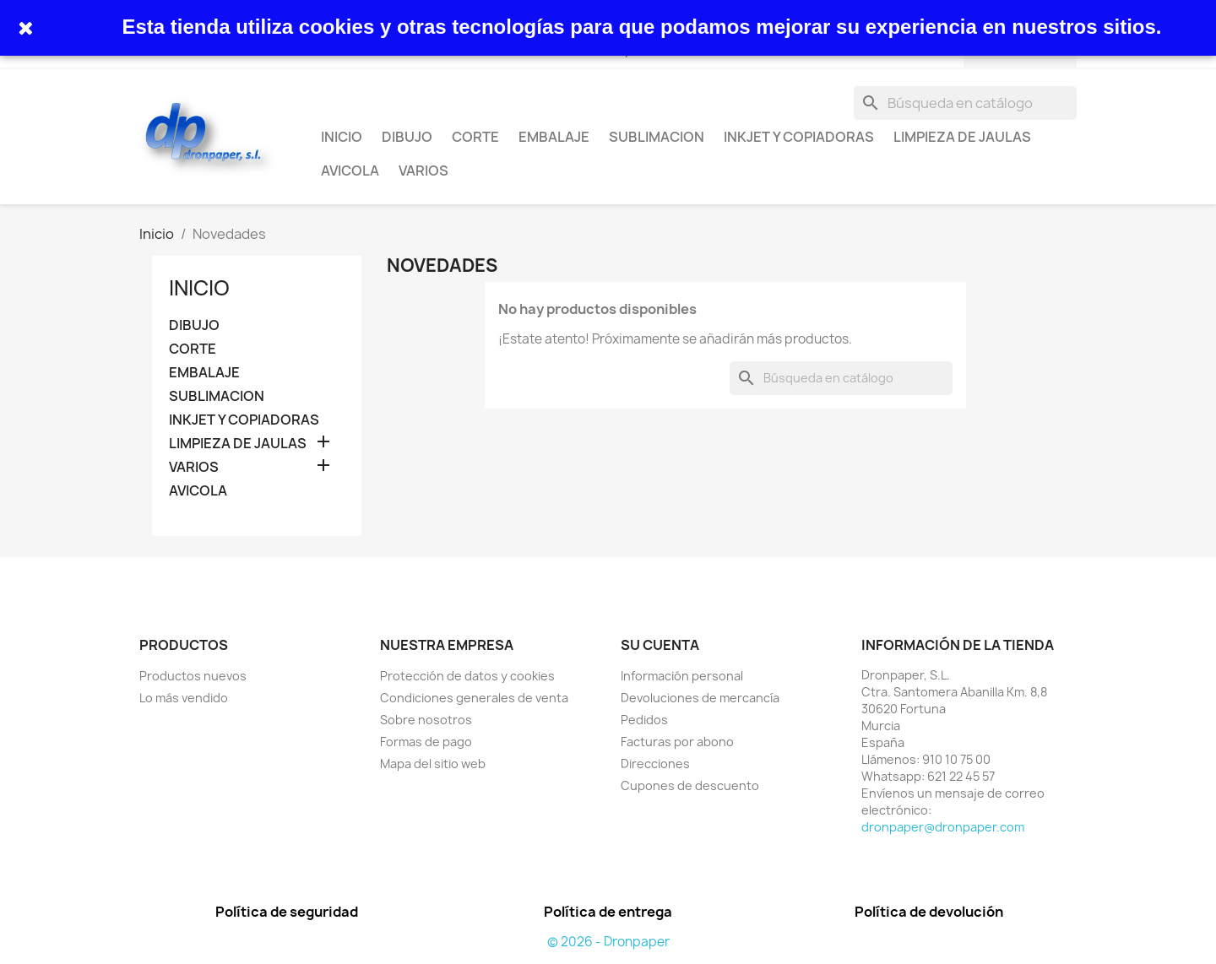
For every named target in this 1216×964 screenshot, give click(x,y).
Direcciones (655, 763)
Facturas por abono (677, 742)
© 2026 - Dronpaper (608, 941)
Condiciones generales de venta (474, 698)
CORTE (475, 136)
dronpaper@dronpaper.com (942, 827)
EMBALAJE (553, 136)
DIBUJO (407, 136)
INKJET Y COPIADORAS (799, 136)
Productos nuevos (193, 676)
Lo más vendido (183, 698)
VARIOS (423, 170)
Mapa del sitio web (433, 763)
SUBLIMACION (656, 136)
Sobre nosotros (426, 720)
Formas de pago (426, 742)
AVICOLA (350, 170)
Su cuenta (660, 645)
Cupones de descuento (690, 785)
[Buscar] (965, 103)
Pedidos (644, 720)
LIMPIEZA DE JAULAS (962, 136)
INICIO (341, 136)
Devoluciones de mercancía (700, 698)
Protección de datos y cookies (467, 676)
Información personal (682, 676)
